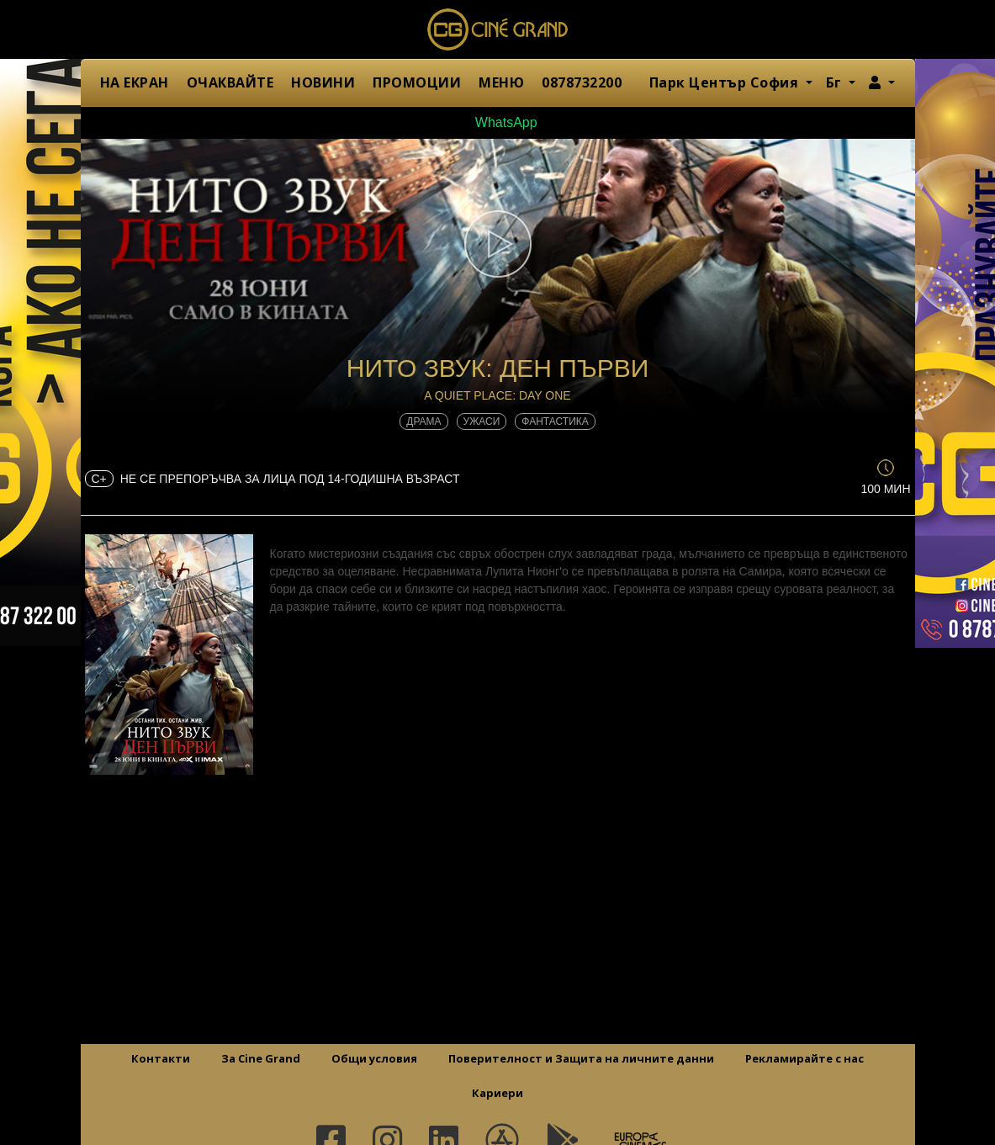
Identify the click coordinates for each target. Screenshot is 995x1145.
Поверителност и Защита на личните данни (581, 1058)
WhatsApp (497, 122)
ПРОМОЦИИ (417, 82)
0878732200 (582, 82)
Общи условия (374, 1058)
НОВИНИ (323, 82)
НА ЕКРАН (134, 82)
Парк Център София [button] (725, 82)
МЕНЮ (501, 82)
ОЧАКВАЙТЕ (230, 82)
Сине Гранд (498, 29)
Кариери (497, 1092)
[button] (882, 82)
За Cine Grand (260, 1058)
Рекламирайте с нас (804, 1058)
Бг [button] (836, 82)
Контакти (160, 1058)
